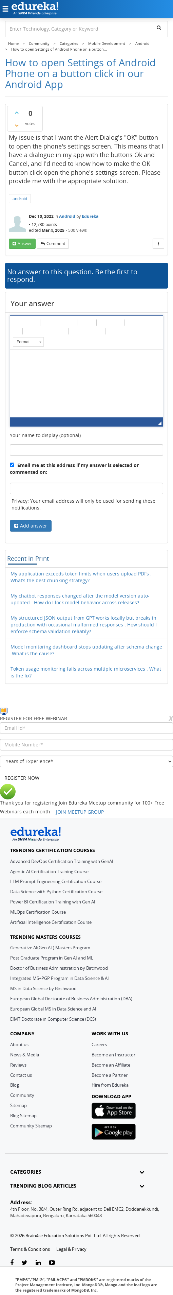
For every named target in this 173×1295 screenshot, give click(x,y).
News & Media (24, 1055)
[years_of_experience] (86, 761)
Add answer (33, 525)
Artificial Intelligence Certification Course (51, 922)
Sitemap (18, 1105)
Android (67, 216)
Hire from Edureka (110, 1085)
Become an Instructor (113, 1055)
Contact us (21, 1075)
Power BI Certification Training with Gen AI (52, 902)
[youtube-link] (52, 1263)
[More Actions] (158, 244)
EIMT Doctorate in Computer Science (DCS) (53, 1019)
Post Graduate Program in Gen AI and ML (51, 958)
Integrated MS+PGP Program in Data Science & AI (59, 978)
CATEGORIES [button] (77, 1172)
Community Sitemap (31, 1126)
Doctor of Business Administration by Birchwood (59, 968)
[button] (17, 322)
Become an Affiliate (111, 1065)
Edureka (90, 216)
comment (55, 243)
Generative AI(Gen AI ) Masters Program (50, 948)
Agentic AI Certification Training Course (49, 871)
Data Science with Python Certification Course (56, 891)
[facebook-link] (12, 1263)
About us (19, 1044)
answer (25, 243)
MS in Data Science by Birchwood (43, 988)
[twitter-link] (24, 1263)
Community (22, 1095)
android (20, 199)
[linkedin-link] (38, 1263)
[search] (159, 27)
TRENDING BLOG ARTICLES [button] (77, 1186)
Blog (14, 1085)
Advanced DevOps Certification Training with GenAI (61, 861)
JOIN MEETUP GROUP (80, 812)
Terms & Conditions (30, 1249)
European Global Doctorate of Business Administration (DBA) (71, 999)
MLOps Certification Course (38, 912)
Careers (99, 1044)
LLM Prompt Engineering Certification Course (55, 881)
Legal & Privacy (71, 1249)
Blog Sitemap (23, 1115)
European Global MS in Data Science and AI (53, 1009)
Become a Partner (110, 1075)
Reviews (18, 1065)
